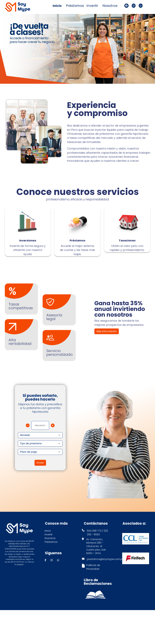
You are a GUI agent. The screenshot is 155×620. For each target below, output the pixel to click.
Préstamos (74, 5)
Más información (106, 341)
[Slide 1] (72, 79)
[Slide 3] (83, 79)
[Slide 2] (77, 79)
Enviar (40, 472)
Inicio (57, 6)
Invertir (92, 5)
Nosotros (110, 5)
